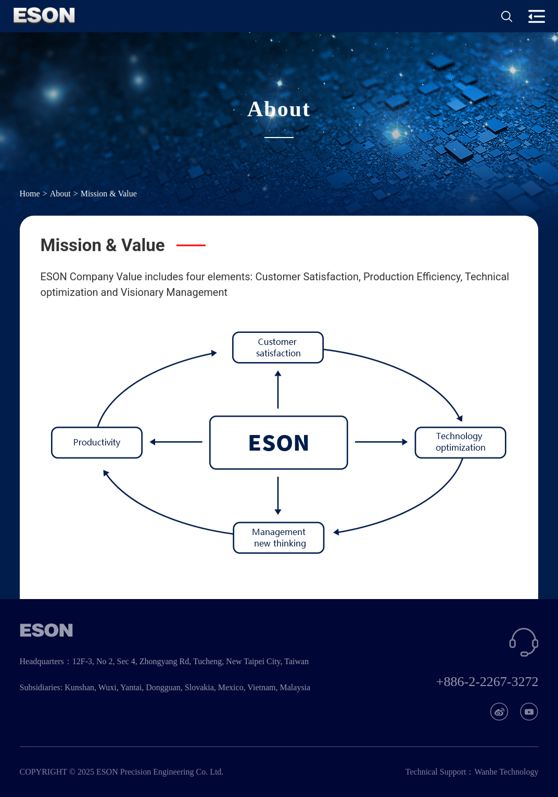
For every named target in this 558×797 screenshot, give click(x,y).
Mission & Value (109, 194)
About (60, 194)
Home (30, 194)
